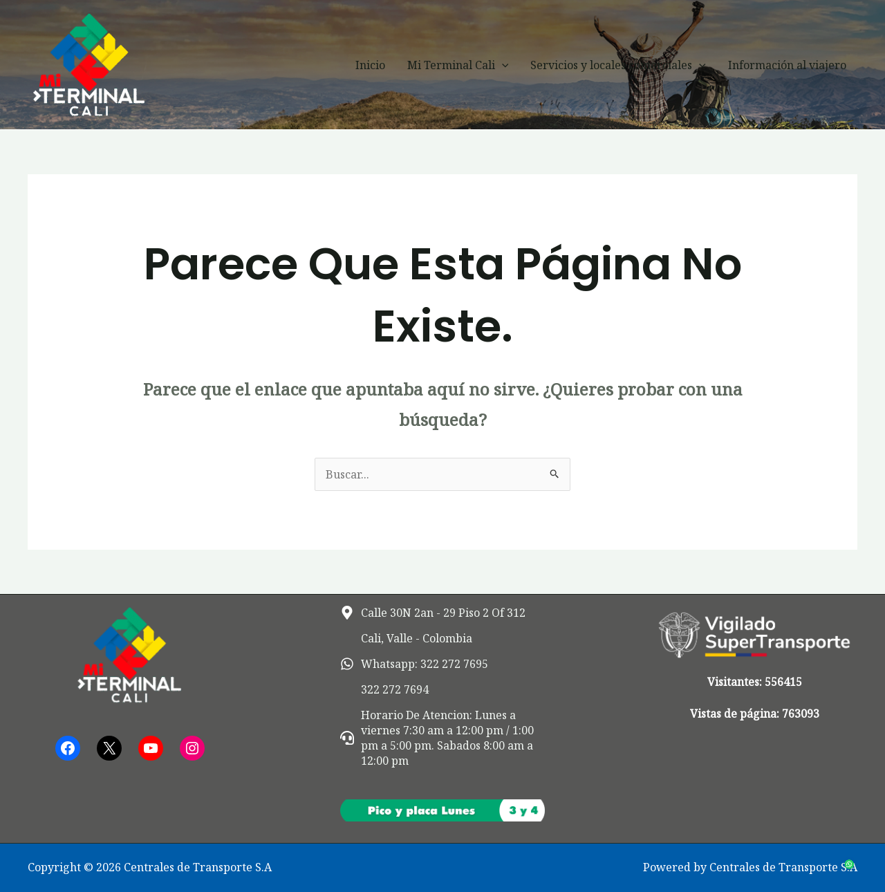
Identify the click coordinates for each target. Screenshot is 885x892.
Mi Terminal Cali (458, 65)
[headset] (443, 737)
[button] (502, 65)
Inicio (370, 65)
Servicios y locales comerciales (618, 65)
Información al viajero (787, 65)
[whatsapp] (414, 663)
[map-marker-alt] (432, 612)
